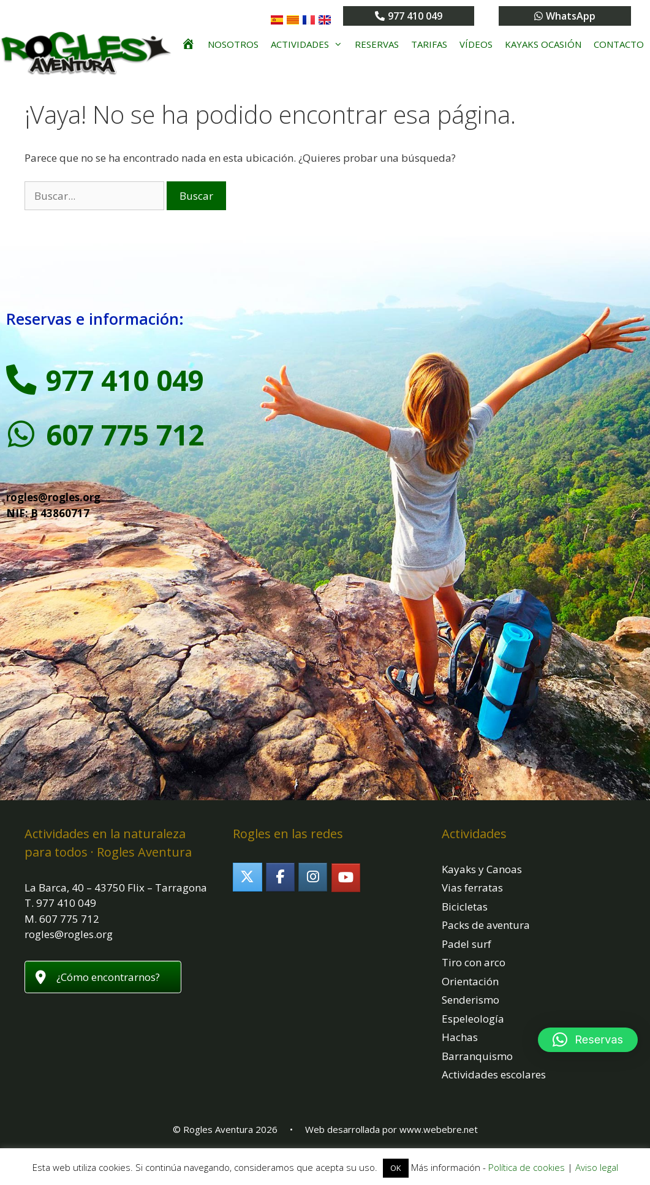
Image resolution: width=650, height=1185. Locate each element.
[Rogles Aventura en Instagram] (312, 877)
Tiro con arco (473, 962)
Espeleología (473, 1019)
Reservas (377, 44)
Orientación (470, 981)
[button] (588, 1040)
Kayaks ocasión (543, 44)
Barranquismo (477, 1056)
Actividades (310, 44)
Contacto (619, 44)
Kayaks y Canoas (482, 869)
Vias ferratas (472, 887)
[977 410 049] (21, 380)
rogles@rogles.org (53, 497)
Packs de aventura (486, 925)
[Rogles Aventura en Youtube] (345, 877)
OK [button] (395, 1167)
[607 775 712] (21, 434)
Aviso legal (596, 1167)
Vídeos (476, 44)
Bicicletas (465, 906)
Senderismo (470, 1000)
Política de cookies (526, 1167)
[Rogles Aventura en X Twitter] (247, 877)
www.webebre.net (438, 1129)
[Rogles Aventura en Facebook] (280, 877)
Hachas (460, 1037)
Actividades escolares (494, 1074)
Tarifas (429, 44)
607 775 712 (125, 434)
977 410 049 (125, 380)
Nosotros (233, 44)
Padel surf (466, 944)
